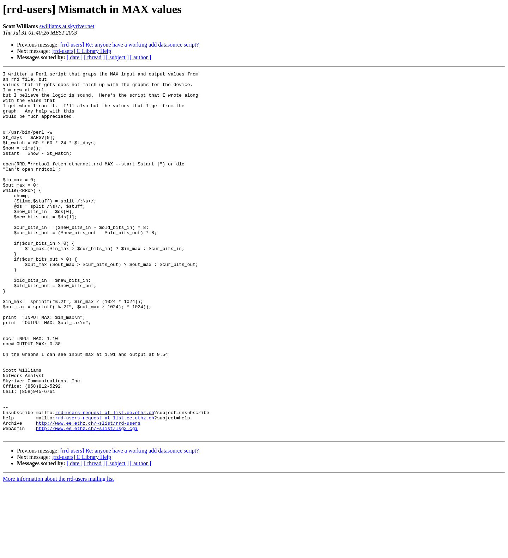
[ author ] (140, 57)
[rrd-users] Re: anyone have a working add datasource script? (129, 45)
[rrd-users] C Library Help (81, 51)
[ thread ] (94, 57)
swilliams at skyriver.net (66, 26)
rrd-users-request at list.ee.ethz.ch (104, 481)
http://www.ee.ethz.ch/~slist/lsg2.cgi (87, 500)
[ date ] (75, 57)
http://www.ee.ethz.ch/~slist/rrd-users (88, 494)
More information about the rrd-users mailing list (58, 552)
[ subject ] (117, 57)
